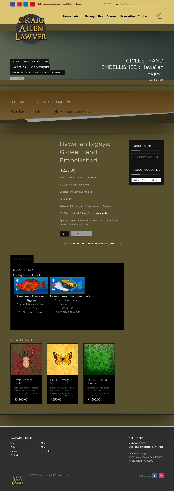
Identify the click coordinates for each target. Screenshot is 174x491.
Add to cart (81, 233)
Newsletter (46, 451)
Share (17, 280)
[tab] (22, 259)
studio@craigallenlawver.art (149, 446)
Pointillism (115, 243)
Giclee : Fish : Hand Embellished (90, 243)
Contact (14, 455)
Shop (43, 447)
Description (22, 259)
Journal (13, 451)
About (44, 443)
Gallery (14, 447)
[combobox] (146, 180)
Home (13, 443)
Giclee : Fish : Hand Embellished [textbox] (147, 180)
